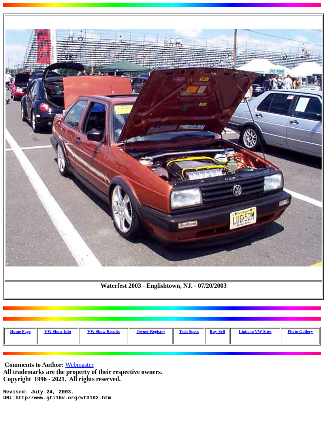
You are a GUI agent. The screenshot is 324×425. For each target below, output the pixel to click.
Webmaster (79, 364)
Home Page (20, 331)
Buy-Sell (217, 331)
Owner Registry (150, 331)
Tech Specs (189, 331)
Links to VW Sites (255, 331)
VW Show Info (57, 331)
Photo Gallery (300, 331)
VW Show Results (103, 331)
